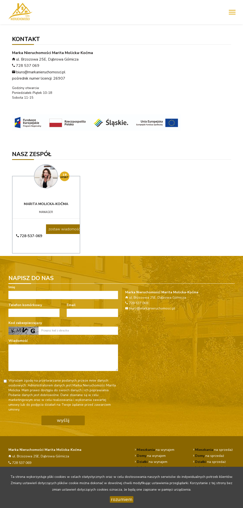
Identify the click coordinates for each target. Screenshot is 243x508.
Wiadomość (18, 340)
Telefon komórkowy (25, 305)
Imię (11, 287)
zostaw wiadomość (64, 229)
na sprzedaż (214, 449)
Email (71, 305)
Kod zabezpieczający (25, 323)
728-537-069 (29, 235)
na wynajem (155, 449)
